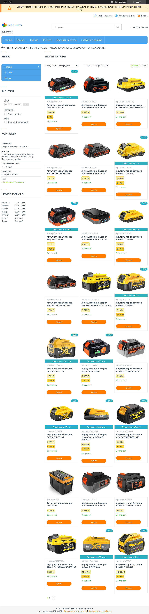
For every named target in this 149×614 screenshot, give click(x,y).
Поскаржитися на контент (75, 611)
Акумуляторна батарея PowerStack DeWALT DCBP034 (94, 437)
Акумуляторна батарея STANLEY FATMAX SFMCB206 (61, 565)
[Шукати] (117, 27)
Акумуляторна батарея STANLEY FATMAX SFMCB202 (130, 106)
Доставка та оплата (66, 40)
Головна (8, 40)
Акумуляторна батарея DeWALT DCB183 (129, 238)
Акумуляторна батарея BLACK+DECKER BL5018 (94, 504)
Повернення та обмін (91, 40)
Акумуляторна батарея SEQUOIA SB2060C (94, 369)
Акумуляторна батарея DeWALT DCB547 (129, 565)
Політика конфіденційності (100, 611)
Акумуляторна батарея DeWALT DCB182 (129, 304)
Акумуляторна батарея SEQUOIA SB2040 (59, 238)
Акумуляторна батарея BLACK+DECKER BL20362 (129, 504)
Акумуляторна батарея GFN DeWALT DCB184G (129, 435)
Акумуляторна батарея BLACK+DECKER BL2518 (59, 304)
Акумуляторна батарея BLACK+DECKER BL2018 (94, 172)
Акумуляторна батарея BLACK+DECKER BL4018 (129, 369)
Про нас (34, 40)
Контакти (47, 40)
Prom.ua (89, 608)
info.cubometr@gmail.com (12, 182)
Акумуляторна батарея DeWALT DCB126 (59, 369)
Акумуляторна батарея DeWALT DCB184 (59, 435)
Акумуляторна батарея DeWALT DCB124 (129, 172)
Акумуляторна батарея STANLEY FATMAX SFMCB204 (96, 304)
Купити (59, 128)
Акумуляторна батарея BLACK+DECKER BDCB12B (94, 238)
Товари (20, 40)
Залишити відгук (127, 15)
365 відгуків (120, 2)
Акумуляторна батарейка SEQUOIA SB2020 (61, 106)
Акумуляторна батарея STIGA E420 (59, 504)
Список (144, 65)
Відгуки (7, 78)
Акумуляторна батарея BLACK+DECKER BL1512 (94, 106)
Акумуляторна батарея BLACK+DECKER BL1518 (59, 172)
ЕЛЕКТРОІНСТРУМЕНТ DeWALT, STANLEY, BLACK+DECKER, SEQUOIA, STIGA (52, 48)
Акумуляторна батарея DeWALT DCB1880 (94, 565)
